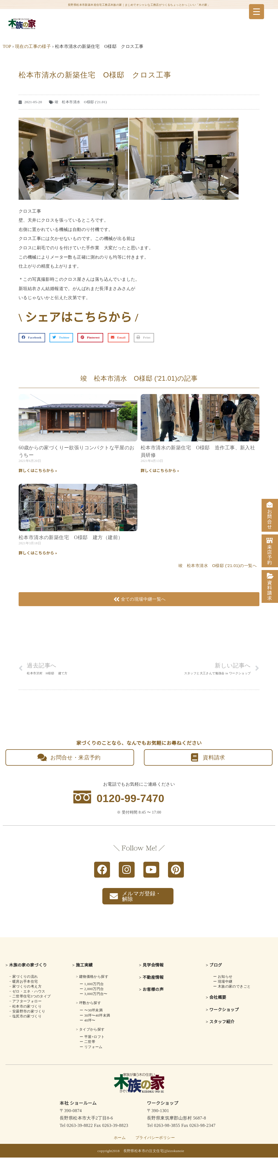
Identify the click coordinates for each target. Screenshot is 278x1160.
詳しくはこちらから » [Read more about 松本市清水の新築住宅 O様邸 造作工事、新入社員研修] (160, 471)
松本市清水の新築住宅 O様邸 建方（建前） (71, 537)
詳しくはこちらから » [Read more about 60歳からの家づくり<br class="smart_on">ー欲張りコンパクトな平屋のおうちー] (38, 471)
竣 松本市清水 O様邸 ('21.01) (81, 102)
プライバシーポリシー (155, 1140)
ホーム (120, 1140)
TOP (7, 46)
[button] (32, 337)
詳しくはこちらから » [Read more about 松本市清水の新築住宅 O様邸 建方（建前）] (38, 553)
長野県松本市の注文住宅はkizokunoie (153, 1153)
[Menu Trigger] (256, 11)
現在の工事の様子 (33, 46)
